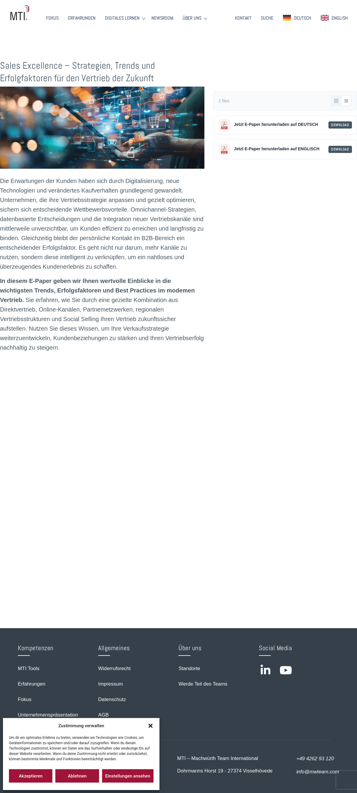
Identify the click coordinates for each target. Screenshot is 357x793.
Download (340, 125)
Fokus (52, 18)
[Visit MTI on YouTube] (285, 670)
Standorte (189, 668)
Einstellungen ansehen (127, 776)
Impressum (110, 684)
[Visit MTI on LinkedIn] (265, 670)
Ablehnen (77, 776)
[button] (151, 726)
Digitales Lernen (122, 18)
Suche (267, 18)
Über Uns (192, 18)
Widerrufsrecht (114, 668)
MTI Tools (28, 668)
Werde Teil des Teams (202, 684)
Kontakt (243, 18)
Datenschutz (112, 699)
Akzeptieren (31, 776)
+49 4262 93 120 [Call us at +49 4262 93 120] (315, 758)
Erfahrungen (81, 18)
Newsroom (162, 18)
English (340, 18)
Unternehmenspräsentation (48, 715)
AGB (103, 715)
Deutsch (302, 18)
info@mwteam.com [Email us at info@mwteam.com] (317, 772)
